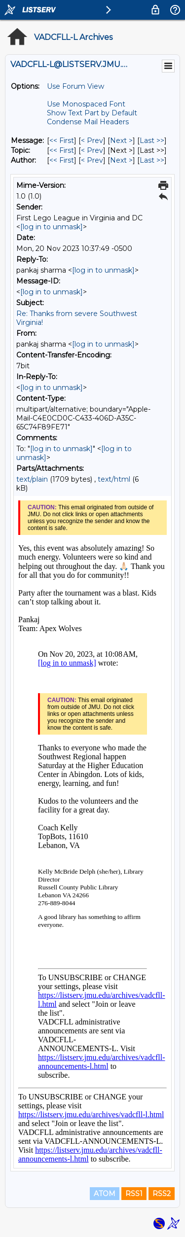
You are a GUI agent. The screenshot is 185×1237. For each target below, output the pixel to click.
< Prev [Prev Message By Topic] (92, 150)
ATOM (104, 1193)
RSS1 (134, 1193)
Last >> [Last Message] (152, 140)
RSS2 (161, 1193)
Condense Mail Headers (88, 121)
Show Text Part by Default (92, 112)
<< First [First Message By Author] (61, 160)
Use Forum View (75, 86)
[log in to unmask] (51, 226)
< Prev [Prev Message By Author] (92, 160)
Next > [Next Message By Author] (121, 160)
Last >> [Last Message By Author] (152, 160)
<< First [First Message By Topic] (61, 150)
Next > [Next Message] (121, 140)
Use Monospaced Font (86, 104)
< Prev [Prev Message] (92, 140)
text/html (114, 479)
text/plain (32, 479)
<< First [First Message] (61, 140)
